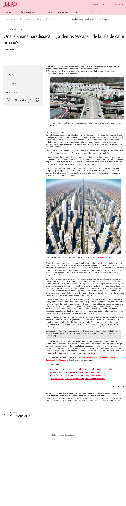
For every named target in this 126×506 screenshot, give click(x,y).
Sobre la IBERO (87, 12)
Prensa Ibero (51, 19)
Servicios (75, 12)
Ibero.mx (116, 4)
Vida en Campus (62, 12)
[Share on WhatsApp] (30, 100)
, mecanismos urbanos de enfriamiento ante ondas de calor (81, 369)
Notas (64, 19)
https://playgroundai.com (102, 257)
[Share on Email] (37, 100)
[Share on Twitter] (8, 100)
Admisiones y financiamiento (29, 12)
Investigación (48, 12)
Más (100, 12)
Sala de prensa (98, 4)
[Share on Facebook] (23, 100)
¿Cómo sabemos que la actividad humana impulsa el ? (77, 379)
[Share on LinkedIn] (15, 100)
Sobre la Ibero (9, 19)
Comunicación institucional (30, 19)
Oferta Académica (9, 12)
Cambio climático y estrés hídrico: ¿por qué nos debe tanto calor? (79, 375)
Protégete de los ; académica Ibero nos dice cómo (75, 372)
